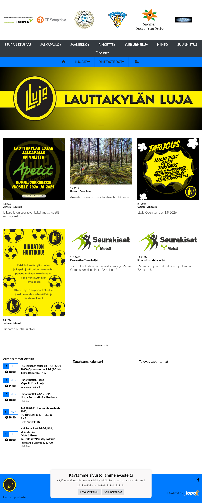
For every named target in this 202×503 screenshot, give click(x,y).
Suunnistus (187, 45)
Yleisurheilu (136, 45)
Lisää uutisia (101, 345)
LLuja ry (82, 62)
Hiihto (162, 45)
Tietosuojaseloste (14, 497)
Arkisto (102, 53)
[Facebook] (196, 480)
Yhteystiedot (111, 62)
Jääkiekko (80, 45)
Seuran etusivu (18, 45)
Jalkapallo (50, 45)
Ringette (107, 45)
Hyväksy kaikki (89, 491)
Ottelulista (11, 453)
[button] (15, 98)
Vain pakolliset (113, 491)
